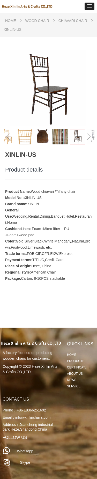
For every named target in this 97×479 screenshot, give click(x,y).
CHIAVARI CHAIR (72, 21)
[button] (89, 6)
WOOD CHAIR (37, 21)
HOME (10, 21)
